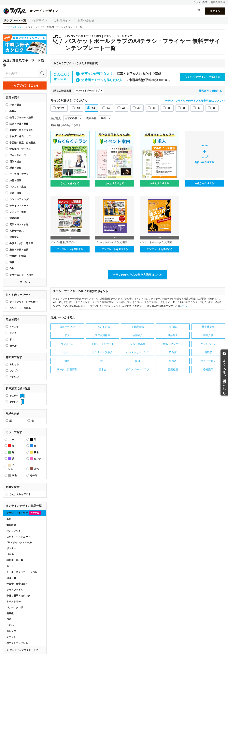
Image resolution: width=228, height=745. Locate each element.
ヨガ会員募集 (102, 335)
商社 (11, 262)
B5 (168, 108)
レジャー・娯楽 (17, 212)
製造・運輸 (15, 167)
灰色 (12, 475)
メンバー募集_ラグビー (62, 242)
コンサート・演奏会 (20, 308)
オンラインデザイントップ (24, 650)
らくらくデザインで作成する (202, 76)
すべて (60, 108)
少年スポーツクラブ (137, 369)
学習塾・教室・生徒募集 (22, 142)
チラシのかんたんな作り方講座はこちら (138, 274)
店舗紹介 (138, 335)
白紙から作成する (204, 183)
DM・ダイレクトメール (19, 542)
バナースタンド (15, 607)
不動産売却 (137, 326)
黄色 (34, 452)
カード (10, 566)
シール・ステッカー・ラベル (22, 572)
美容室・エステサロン (21, 130)
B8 (213, 108)
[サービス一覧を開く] (198, 11)
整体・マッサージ (173, 343)
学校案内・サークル (20, 149)
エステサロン (208, 361)
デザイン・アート (18, 205)
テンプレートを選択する (70, 249)
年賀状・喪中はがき (17, 583)
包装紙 (10, 613)
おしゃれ (14, 364)
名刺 (9, 519)
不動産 (13, 111)
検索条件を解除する (210, 90)
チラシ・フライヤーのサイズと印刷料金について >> (195, 100)
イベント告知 (102, 326)
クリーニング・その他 (21, 275)
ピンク (35, 458)
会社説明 (208, 369)
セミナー (14, 333)
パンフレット (14, 530)
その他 (33, 475)
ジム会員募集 (137, 343)
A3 (78, 108)
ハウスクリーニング (137, 352)
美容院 (173, 326)
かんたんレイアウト (20, 494)
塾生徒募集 (208, 326)
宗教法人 (14, 237)
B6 (183, 108)
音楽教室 (173, 369)
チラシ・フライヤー (24, 513)
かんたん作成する (70, 183)
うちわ (10, 625)
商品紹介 (173, 335)
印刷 (11, 268)
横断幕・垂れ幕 (15, 560)
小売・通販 (15, 105)
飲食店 (173, 352)
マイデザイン (38, 20)
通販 (67, 361)
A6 (123, 108)
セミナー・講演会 (102, 352)
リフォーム (67, 343)
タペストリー (14, 601)
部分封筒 (11, 524)
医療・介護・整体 (18, 123)
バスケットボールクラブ (88, 90)
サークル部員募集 (67, 369)
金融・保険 (15, 193)
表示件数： (92, 118)
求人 (11, 339)
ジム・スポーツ (17, 155)
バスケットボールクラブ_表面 (156, 242)
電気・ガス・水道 (18, 224)
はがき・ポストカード (18, 536)
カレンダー (12, 631)
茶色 (34, 468)
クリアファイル (15, 589)
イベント (14, 326)
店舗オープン (67, 326)
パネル (10, 554)
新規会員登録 (218, 2)
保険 (137, 361)
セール (13, 345)
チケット (11, 637)
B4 (153, 108)
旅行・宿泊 (15, 180)
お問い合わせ (86, 20)
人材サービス (16, 230)
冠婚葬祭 (14, 218)
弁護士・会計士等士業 (21, 243)
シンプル (14, 370)
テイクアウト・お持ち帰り (23, 301)
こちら (183, 305)
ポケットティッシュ (17, 642)
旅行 (102, 361)
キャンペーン (208, 343)
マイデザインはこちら (25, 85)
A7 (138, 108)
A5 (108, 108)
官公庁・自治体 (17, 256)
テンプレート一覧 (15, 20)
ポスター (11, 548)
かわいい (14, 377)
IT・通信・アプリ (18, 174)
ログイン (215, 11)
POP (9, 619)
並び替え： (56, 118)
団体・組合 (15, 161)
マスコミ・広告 (17, 186)
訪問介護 (208, 335)
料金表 (173, 361)
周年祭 (208, 352)
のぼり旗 (11, 578)
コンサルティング (18, 199)
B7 (198, 108)
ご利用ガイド (62, 20)
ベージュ (12, 467)
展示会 (102, 369)
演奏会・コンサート (102, 343)
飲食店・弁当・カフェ (21, 136)
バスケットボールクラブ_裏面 (111, 242)
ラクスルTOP (200, 2)
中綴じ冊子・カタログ (18, 595)
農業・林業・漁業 (18, 249)
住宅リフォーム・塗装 (21, 117)
